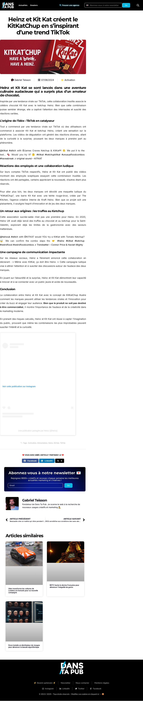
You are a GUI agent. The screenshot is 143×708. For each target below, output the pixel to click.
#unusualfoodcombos (73, 154)
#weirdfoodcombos (23, 244)
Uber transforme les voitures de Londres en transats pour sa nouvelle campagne (23, 591)
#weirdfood (6, 244)
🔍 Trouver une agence (69, 5)
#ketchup (79, 240)
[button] (138, 5)
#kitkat (40, 154)
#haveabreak (7, 158)
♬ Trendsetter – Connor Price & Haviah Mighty (58, 244)
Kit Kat (56, 443)
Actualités (23, 5)
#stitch (12, 150)
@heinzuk (5, 236)
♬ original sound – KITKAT (28, 158)
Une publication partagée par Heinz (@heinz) (37, 431)
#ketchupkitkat (52, 154)
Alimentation (42, 443)
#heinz (60, 240)
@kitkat (4, 150)
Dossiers (34, 5)
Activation (70, 80)
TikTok (62, 443)
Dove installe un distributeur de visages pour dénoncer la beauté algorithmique (24, 646)
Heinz (50, 443)
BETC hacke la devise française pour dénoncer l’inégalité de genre (64, 586)
